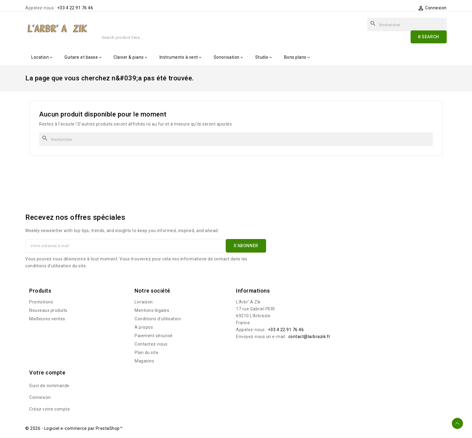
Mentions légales (152, 310)
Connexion (40, 397)
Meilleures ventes (47, 318)
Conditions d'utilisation (158, 318)
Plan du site (146, 352)
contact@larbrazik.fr (309, 336)
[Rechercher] (236, 139)
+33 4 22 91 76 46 (75, 7)
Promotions (41, 302)
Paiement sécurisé (154, 335)
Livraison (144, 302)
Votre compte (47, 372)
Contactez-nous (151, 344)
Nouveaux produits (48, 310)
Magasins (144, 361)
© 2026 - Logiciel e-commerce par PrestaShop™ (74, 428)
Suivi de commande (49, 385)
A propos (144, 327)
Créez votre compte (49, 409)
